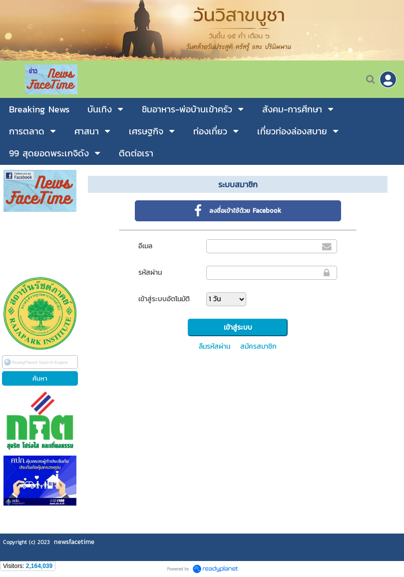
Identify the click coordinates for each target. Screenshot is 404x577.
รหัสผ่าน (150, 272)
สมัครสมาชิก (258, 346)
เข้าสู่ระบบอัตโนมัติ (164, 299)
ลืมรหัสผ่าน (214, 346)
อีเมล (145, 246)
